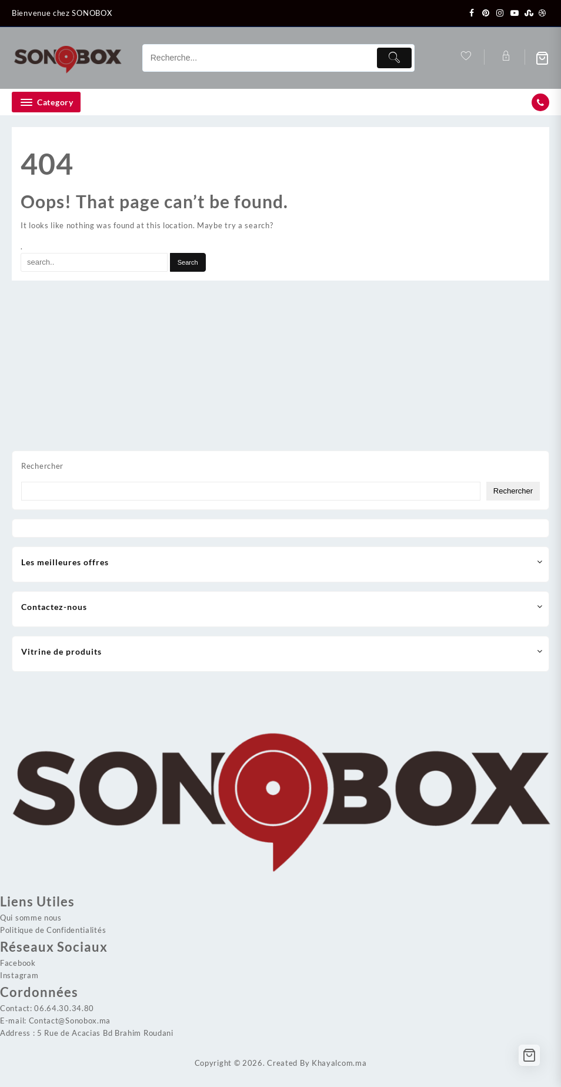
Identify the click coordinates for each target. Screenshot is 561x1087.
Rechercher (42, 466)
